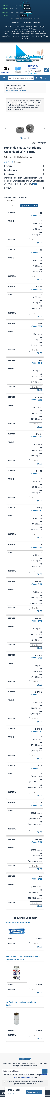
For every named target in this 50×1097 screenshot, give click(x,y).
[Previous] (5, 128)
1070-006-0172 (36, 805)
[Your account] (45, 78)
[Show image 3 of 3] (28, 138)
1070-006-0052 (36, 400)
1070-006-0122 (36, 658)
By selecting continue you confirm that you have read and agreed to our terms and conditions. (25, 1083)
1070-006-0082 (36, 510)
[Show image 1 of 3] (21, 138)
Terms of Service (26, 1077)
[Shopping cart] (46, 70)
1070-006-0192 (36, 879)
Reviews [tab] (24, 187)
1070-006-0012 (36, 252)
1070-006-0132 (36, 695)
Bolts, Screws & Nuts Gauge (18, 923)
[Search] (36, 78)
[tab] (24, 179)
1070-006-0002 (36, 216)
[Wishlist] (40, 78)
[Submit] (45, 1071)
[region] (25, 128)
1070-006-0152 (36, 768)
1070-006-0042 (36, 363)
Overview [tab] (24, 165)
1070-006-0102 (36, 584)
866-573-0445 (33, 68)
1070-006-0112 (36, 621)
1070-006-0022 (36, 289)
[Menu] (4, 78)
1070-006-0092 (36, 547)
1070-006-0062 (36, 437)
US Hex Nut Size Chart (29, 206)
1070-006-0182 (36, 842)
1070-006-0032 (36, 326)
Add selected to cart (34, 1092)
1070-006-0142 (36, 731)
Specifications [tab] (24, 169)
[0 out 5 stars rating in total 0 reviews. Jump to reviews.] (12, 161)
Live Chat (32, 73)
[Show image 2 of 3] (25, 138)
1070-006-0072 (36, 474)
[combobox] (21, 78)
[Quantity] (35, 239)
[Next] (44, 128)
